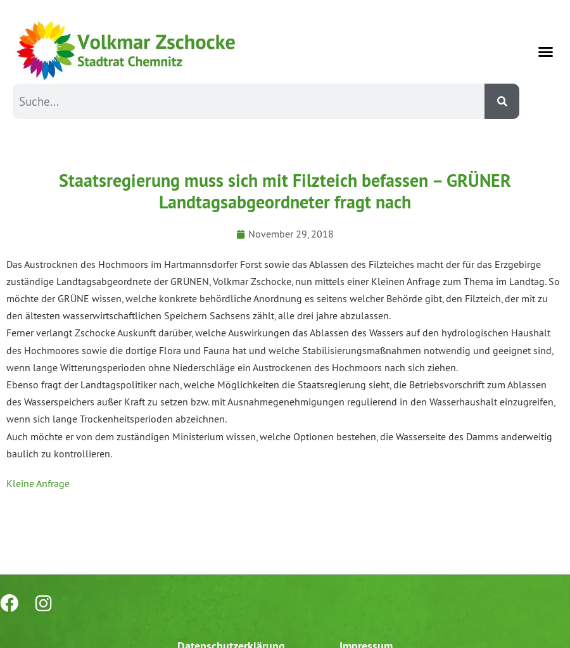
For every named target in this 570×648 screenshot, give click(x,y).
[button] (546, 51)
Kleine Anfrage (38, 483)
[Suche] (501, 101)
